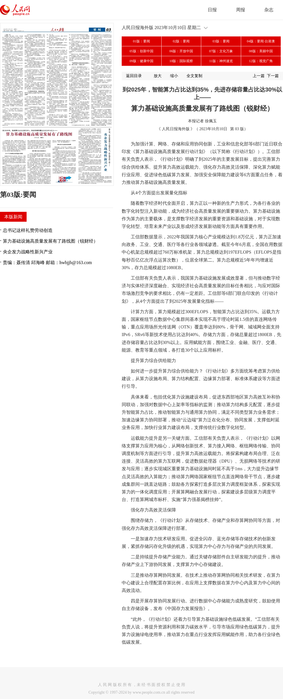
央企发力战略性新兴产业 (28, 251)
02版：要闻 (181, 41)
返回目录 (134, 76)
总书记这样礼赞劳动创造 (28, 230)
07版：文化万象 (221, 51)
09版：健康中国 (141, 61)
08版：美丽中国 (261, 51)
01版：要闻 (141, 41)
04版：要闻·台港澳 (261, 41)
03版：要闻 (221, 41)
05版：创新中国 (141, 51)
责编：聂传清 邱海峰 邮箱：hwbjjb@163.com (47, 262)
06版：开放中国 (181, 51)
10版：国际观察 (181, 61)
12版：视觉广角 (261, 61)
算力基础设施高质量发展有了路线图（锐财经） (50, 241)
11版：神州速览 (221, 61)
